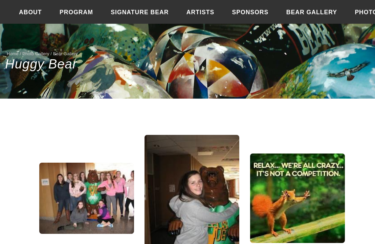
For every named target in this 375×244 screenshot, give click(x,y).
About (30, 12)
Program (76, 12)
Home (13, 53)
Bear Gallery (311, 12)
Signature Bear (140, 12)
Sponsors (250, 12)
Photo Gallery (35, 53)
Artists (200, 12)
